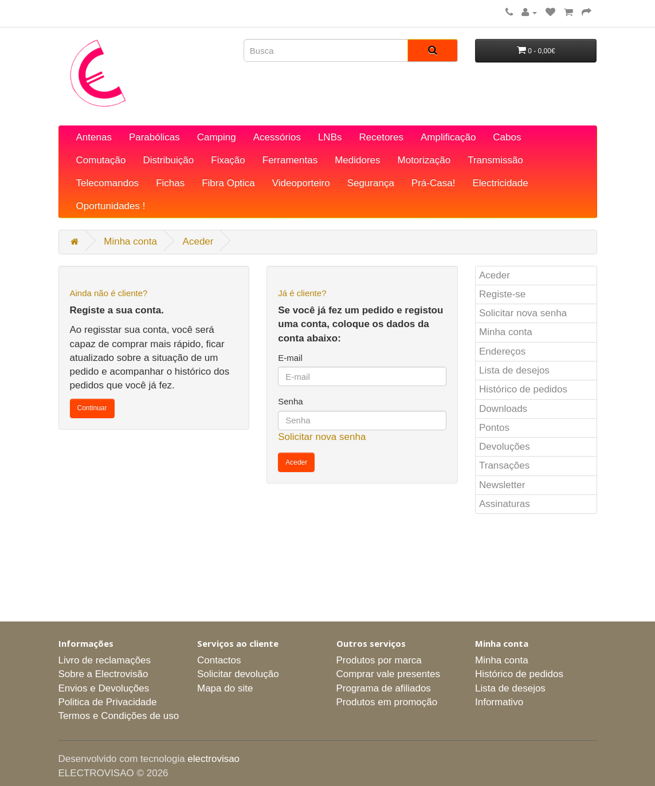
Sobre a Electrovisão (103, 674)
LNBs (330, 137)
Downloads (503, 408)
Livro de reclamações (104, 660)
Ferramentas (289, 160)
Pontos (494, 427)
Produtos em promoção (387, 702)
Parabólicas (154, 137)
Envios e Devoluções (104, 688)
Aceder (198, 241)
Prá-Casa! (433, 183)
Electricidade (500, 183)
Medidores (357, 160)
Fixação (228, 160)
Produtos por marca (379, 660)
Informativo (499, 702)
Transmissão (495, 160)
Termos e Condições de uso (118, 715)
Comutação (101, 160)
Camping (216, 137)
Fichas (170, 183)
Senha (290, 401)
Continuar (92, 408)
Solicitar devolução (238, 674)
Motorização (424, 160)
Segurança (370, 183)
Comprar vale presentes (388, 674)
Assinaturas (504, 503)
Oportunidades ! (111, 206)
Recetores (381, 137)
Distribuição (168, 160)
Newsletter (502, 485)
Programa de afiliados (383, 688)
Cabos (507, 137)
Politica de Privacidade (107, 702)
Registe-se (502, 294)
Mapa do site (225, 688)
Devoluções (504, 446)
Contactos (219, 660)
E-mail (290, 358)
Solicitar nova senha (322, 436)
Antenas (94, 137)
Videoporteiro (301, 183)
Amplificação (448, 137)
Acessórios (277, 137)
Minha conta (130, 241)
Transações (504, 465)
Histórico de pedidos (523, 389)
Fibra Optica (228, 183)
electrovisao (213, 758)
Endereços (502, 351)
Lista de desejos (514, 370)
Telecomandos (107, 183)
